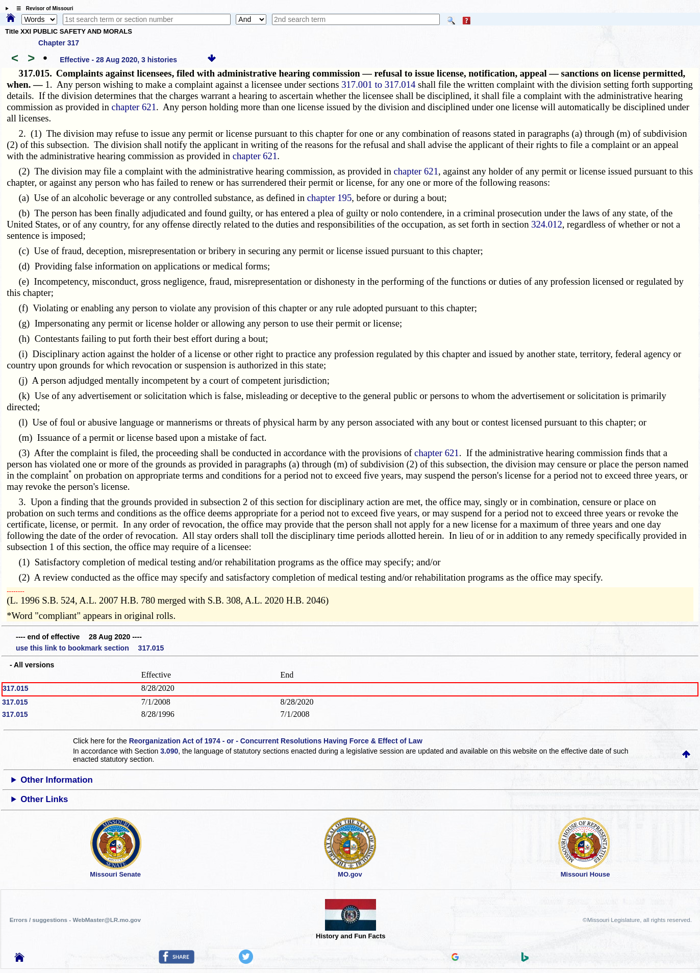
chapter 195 (329, 197)
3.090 (169, 751)
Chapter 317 (58, 43)
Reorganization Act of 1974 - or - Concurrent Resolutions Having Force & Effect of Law (275, 741)
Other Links (44, 799)
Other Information (56, 780)
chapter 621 (133, 107)
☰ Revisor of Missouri (42, 8)
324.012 (546, 224)
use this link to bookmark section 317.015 (90, 648)
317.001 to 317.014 (378, 84)
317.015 (16, 688)
